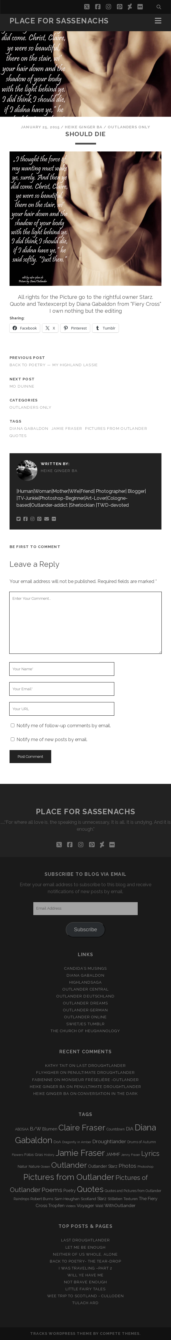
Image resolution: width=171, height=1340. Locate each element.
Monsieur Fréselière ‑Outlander (100, 1080)
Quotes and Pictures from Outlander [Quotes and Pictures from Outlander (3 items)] (133, 1191)
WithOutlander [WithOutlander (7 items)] (119, 1205)
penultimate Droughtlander (101, 1072)
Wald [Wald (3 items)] (99, 1206)
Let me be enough (85, 1247)
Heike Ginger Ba (83, 127)
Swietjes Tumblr (85, 1024)
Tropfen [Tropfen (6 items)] (56, 1205)
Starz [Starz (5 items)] (101, 1198)
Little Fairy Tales (85, 1289)
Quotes (18, 436)
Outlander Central (85, 989)
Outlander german (85, 1010)
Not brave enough (85, 1282)
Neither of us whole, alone (85, 1254)
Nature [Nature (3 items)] (34, 1167)
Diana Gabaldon (29, 428)
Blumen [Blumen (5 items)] (49, 1129)
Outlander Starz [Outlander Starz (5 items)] (102, 1166)
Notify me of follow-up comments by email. (63, 725)
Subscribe (85, 929)
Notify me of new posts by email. (51, 739)
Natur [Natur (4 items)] (22, 1166)
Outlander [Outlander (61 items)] (69, 1165)
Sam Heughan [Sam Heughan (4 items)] (67, 1199)
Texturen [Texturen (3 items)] (131, 1199)
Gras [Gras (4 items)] (39, 1154)
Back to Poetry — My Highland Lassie (54, 365)
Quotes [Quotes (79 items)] (90, 1189)
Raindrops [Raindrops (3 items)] (21, 1199)
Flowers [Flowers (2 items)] (17, 1154)
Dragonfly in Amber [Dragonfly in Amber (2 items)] (76, 1142)
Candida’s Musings (85, 968)
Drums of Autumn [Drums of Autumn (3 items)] (141, 1142)
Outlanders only (129, 127)
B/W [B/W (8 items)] (35, 1129)
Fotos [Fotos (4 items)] (29, 1154)
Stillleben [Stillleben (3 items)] (115, 1199)
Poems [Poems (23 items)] (52, 1189)
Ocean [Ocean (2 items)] (45, 1166)
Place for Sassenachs (59, 20)
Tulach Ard (85, 1303)
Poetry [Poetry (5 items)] (69, 1190)
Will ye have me (85, 1275)
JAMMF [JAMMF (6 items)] (113, 1154)
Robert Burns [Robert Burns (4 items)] (41, 1199)
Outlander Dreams (85, 1003)
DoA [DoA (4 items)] (57, 1142)
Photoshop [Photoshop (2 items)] (145, 1166)
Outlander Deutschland (85, 996)
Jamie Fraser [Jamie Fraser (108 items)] (80, 1153)
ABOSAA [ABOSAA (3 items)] (22, 1129)
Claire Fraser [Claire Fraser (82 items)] (81, 1127)
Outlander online (85, 1017)
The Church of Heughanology (85, 1031)
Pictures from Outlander (116, 428)
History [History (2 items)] (49, 1154)
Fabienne (42, 1080)
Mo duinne (22, 386)
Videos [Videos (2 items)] (71, 1206)
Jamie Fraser (67, 428)
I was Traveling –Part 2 (85, 1268)
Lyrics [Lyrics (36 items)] (150, 1154)
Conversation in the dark (108, 1093)
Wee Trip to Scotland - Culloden (85, 1296)
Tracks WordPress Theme (61, 1333)
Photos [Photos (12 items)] (127, 1166)
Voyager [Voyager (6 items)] (85, 1205)
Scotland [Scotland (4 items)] (88, 1199)
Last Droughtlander (101, 1065)
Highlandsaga (85, 982)
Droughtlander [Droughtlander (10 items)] (109, 1141)
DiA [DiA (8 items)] (129, 1129)
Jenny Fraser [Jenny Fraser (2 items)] (130, 1154)
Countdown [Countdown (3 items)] (115, 1129)
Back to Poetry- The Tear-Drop (85, 1261)
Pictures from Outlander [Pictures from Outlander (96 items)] (68, 1177)
